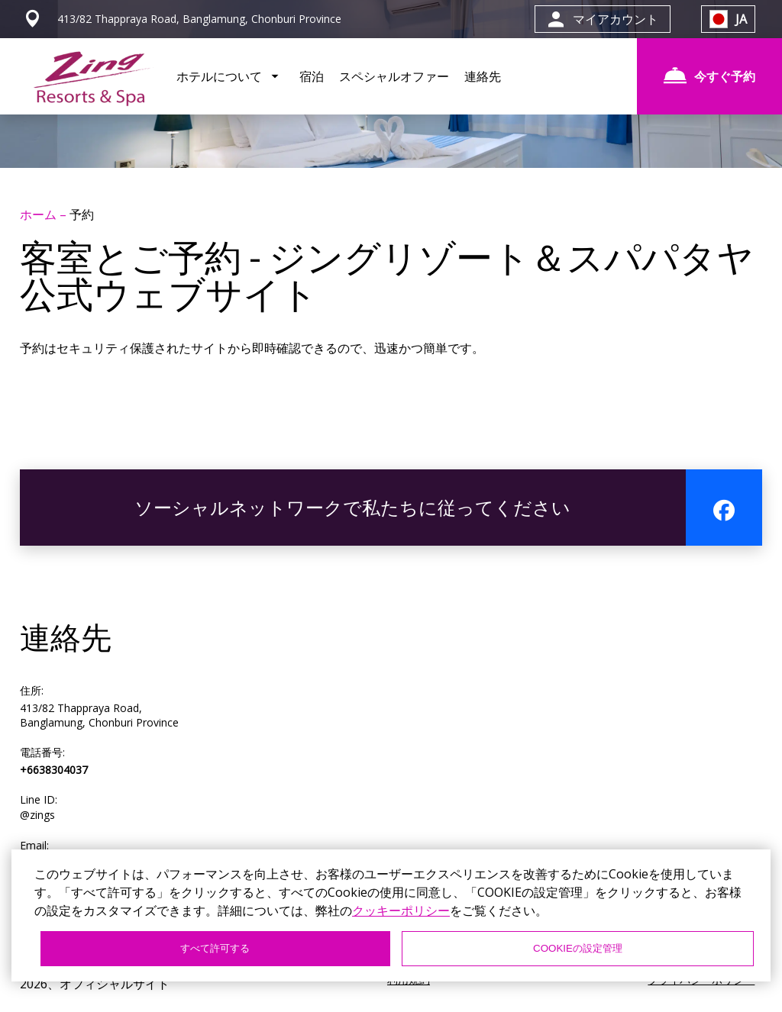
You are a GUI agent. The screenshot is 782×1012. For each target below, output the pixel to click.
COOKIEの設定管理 (577, 948)
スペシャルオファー (394, 76)
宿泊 (311, 76)
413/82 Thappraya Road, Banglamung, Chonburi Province (99, 715)
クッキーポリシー (401, 910)
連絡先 (482, 76)
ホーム (40, 214)
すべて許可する (215, 948)
